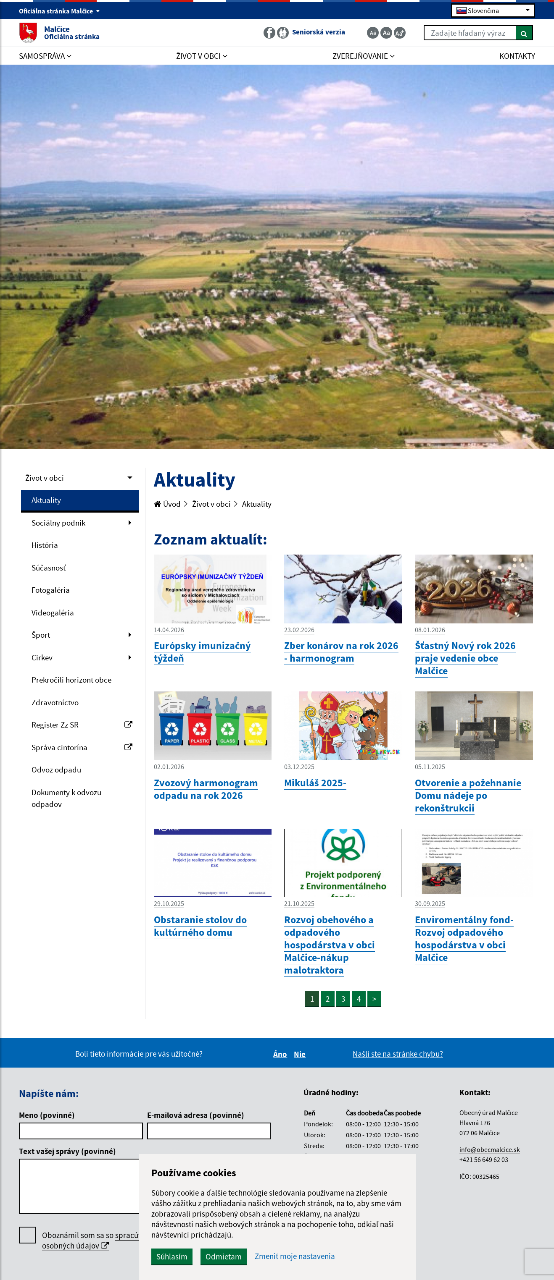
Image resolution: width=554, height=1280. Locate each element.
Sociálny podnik (58, 523)
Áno (281, 1054)
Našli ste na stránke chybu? (398, 1054)
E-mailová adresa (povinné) (195, 1115)
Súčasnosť (49, 568)
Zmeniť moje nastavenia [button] (295, 1256)
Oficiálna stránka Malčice (59, 11)
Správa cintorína (82, 747)
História (45, 545)
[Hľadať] (524, 32)
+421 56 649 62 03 (483, 1159)
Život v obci (44, 478)
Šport (41, 635)
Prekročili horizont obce (71, 680)
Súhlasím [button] (171, 1256)
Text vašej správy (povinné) (67, 1151)
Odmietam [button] (224, 1256)
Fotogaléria (51, 590)
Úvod (167, 504)
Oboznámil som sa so (100, 1240)
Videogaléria (53, 612)
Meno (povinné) (47, 1115)
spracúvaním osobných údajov (100, 1240)
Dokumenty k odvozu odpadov (66, 798)
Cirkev (42, 657)
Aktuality (46, 500)
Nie (301, 1054)
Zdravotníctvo (55, 702)
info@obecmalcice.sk (489, 1149)
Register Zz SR (82, 725)
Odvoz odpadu (56, 769)
